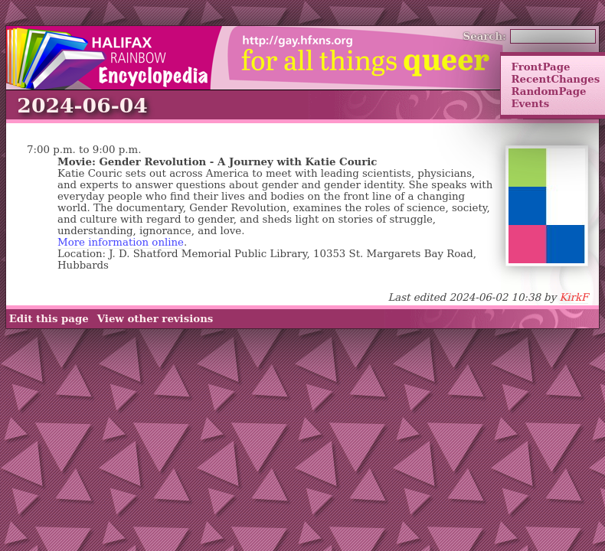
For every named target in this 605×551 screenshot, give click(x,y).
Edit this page (49, 318)
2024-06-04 (82, 105)
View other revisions (155, 318)
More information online (120, 242)
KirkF (573, 297)
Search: (485, 36)
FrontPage (540, 66)
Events (530, 103)
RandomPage (548, 91)
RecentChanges (555, 79)
